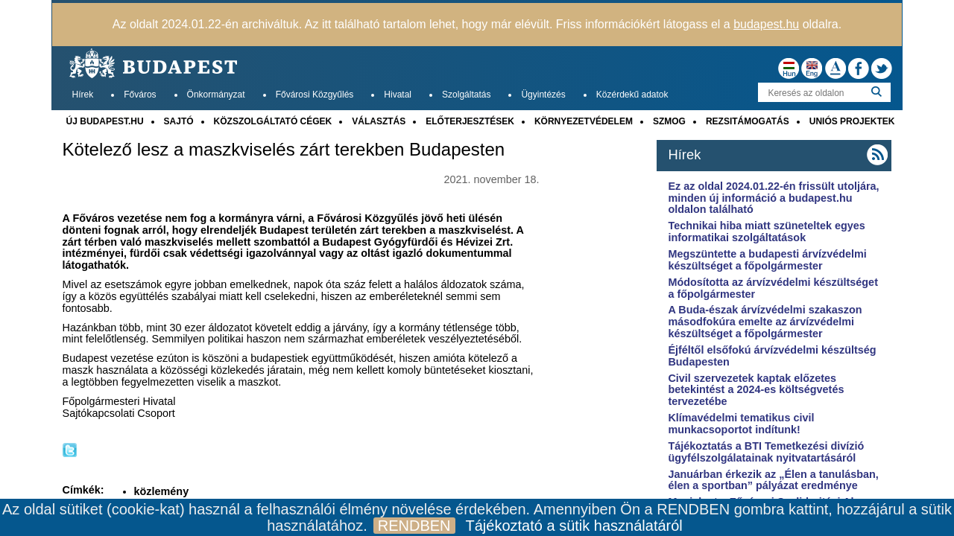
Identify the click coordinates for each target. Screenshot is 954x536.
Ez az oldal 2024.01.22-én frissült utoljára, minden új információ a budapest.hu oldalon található (773, 198)
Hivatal (397, 94)
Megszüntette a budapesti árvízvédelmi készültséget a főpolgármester (767, 260)
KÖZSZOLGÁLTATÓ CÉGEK (273, 121)
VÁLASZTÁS (378, 121)
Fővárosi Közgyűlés (315, 94)
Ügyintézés (543, 94)
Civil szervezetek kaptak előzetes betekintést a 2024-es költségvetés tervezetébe (756, 390)
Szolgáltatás (466, 94)
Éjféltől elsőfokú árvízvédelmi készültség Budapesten (772, 356)
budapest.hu (766, 24)
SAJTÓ (179, 121)
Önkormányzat (216, 94)
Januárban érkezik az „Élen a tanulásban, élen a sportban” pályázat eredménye (773, 480)
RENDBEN (414, 525)
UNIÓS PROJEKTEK (852, 121)
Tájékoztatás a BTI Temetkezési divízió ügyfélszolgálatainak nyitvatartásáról (766, 452)
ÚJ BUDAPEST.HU (105, 121)
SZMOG (669, 121)
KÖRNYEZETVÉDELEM (583, 121)
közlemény (161, 491)
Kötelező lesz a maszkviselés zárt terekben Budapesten (284, 149)
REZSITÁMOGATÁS (747, 121)
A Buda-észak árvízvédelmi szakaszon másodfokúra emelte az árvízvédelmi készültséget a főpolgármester (765, 321)
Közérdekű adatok (632, 94)
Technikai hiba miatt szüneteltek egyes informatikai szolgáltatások (766, 231)
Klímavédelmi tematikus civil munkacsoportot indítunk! (741, 424)
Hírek (83, 94)
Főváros (140, 94)
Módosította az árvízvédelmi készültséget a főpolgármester (773, 288)
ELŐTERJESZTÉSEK (470, 121)
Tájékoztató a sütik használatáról (574, 525)
